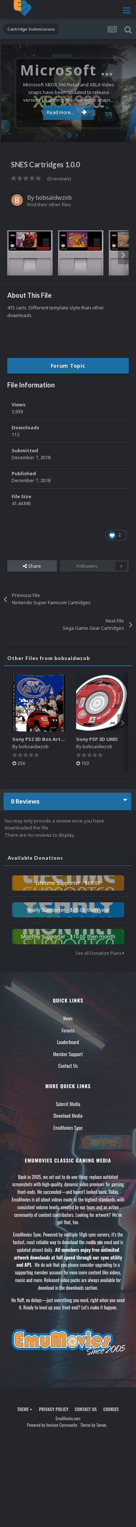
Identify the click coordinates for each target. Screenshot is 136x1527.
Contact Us (68, 1065)
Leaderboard (68, 1042)
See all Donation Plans (99, 953)
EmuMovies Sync (68, 1127)
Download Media (68, 1115)
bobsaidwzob (54, 198)
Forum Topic (68, 365)
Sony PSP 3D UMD (97, 739)
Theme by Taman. (93, 1425)
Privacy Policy (53, 1409)
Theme (24, 1409)
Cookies (111, 1409)
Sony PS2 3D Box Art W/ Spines (49, 739)
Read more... (67, 112)
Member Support (68, 1054)
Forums (68, 1030)
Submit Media (68, 1104)
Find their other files (49, 204)
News (68, 1018)
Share (32, 566)
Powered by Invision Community (52, 1425)
